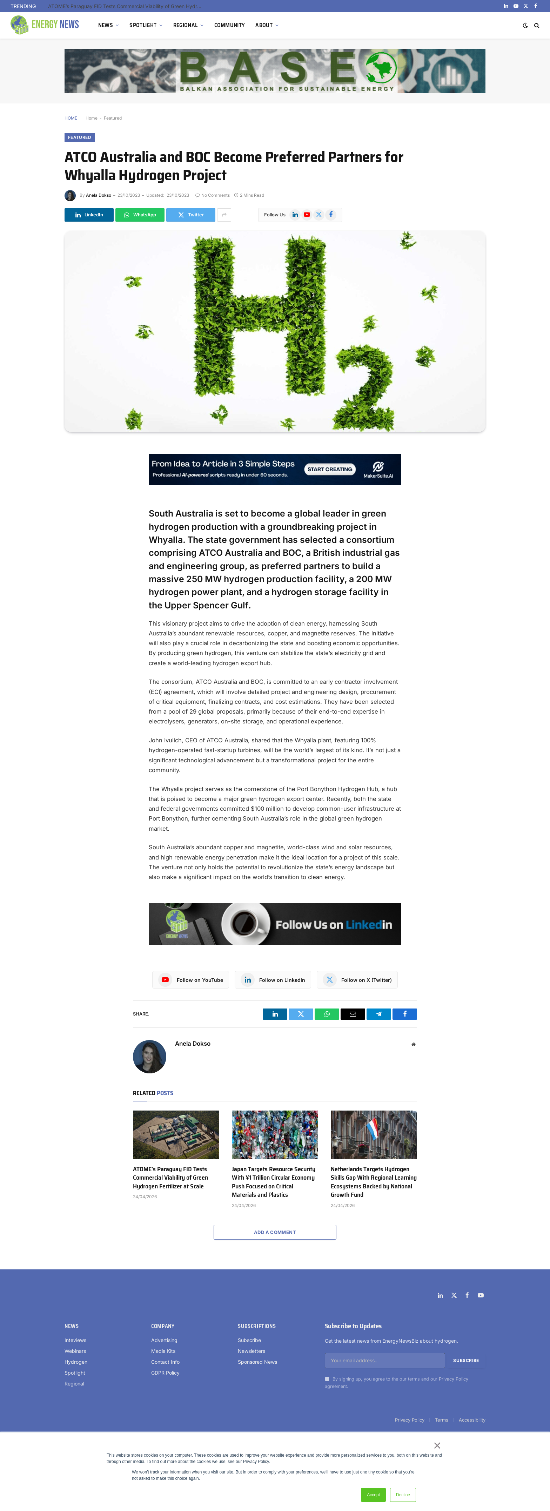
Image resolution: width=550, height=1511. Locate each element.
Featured (113, 118)
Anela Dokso (98, 195)
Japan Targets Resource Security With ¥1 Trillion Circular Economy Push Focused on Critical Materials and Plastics (273, 1182)
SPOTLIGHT (142, 25)
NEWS (105, 25)
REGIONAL (185, 25)
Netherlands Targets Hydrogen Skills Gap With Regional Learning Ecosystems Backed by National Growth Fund (374, 1182)
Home (92, 118)
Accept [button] (373, 1494)
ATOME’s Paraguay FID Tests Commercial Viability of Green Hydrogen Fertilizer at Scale (127, 6)
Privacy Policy (453, 1379)
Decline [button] (403, 1494)
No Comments (212, 195)
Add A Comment (275, 1232)
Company (162, 1326)
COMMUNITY (229, 25)
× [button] (437, 1445)
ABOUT (264, 25)
